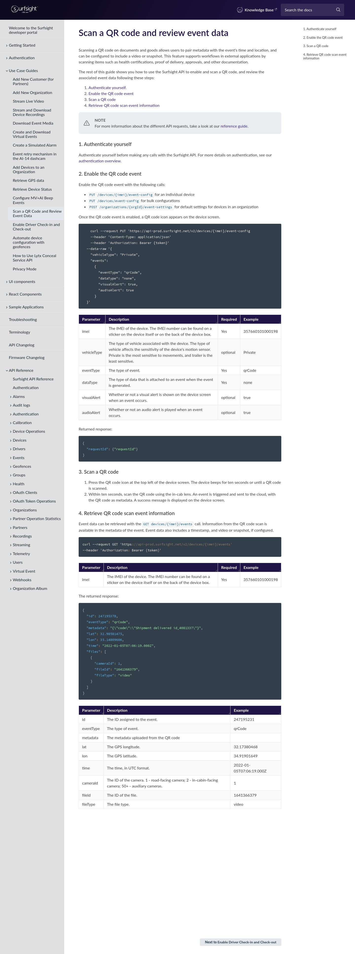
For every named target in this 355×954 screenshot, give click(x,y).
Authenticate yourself (107, 87)
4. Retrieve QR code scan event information (324, 56)
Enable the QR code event (111, 93)
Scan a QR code (102, 99)
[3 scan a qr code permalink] (76, 471)
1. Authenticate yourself (319, 29)
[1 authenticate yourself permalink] (76, 144)
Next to (240, 942)
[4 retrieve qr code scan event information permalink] (76, 513)
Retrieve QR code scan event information (124, 105)
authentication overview (100, 160)
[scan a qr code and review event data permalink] (75, 32)
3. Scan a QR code (315, 46)
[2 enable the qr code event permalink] (76, 173)
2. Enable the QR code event (323, 37)
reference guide (234, 126)
